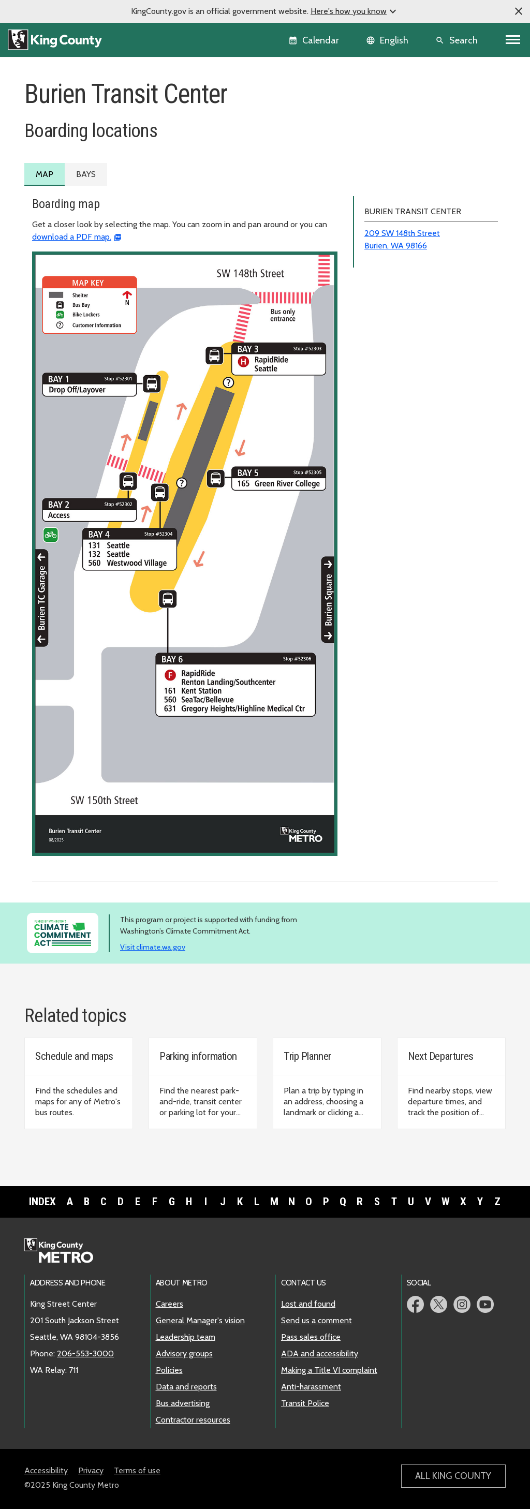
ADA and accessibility (319, 1353)
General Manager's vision (200, 1320)
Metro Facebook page (415, 1304)
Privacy (91, 1470)
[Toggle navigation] (513, 40)
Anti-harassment (311, 1387)
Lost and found (308, 1304)
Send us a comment (316, 1320)
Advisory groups (184, 1353)
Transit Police (305, 1403)
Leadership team (185, 1337)
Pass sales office (311, 1337)
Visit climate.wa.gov (152, 947)
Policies (169, 1370)
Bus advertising (183, 1403)
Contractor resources (193, 1420)
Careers (169, 1304)
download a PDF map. (71, 237)
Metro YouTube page (485, 1304)
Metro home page (64, 1251)
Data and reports (186, 1387)
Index (42, 1201)
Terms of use (137, 1470)
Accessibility (46, 1470)
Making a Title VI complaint (329, 1370)
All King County (453, 1476)
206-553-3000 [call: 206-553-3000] (85, 1353)
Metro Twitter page (438, 1304)
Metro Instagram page (461, 1304)
